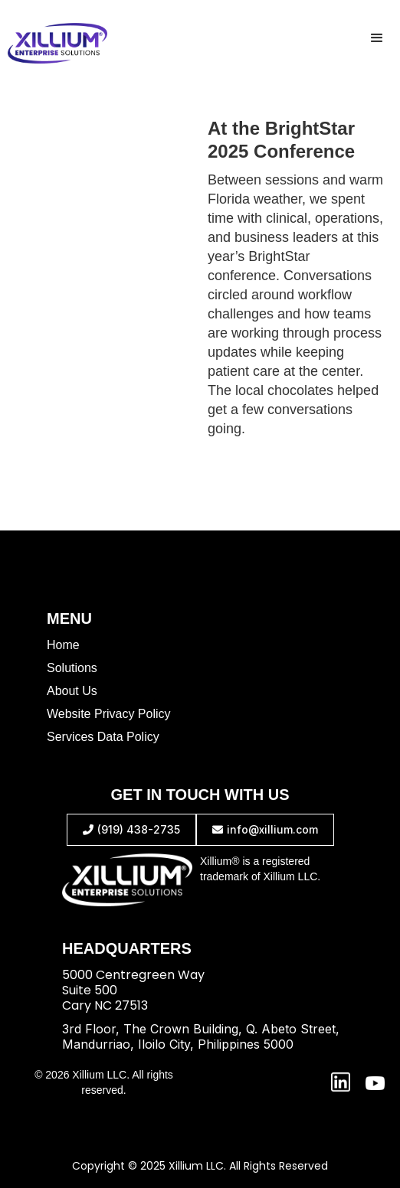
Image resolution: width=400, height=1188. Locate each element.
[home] (53, 43)
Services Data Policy (103, 736)
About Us (72, 690)
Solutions (72, 667)
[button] (377, 38)
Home (63, 644)
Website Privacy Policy (109, 713)
